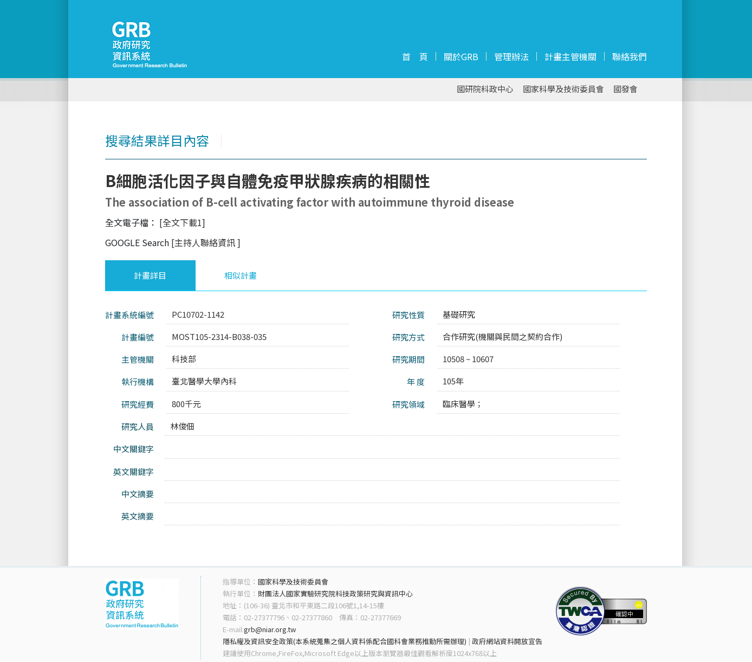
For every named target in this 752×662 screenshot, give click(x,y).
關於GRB (461, 56)
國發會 (625, 89)
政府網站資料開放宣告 (507, 641)
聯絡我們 (629, 56)
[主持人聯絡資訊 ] (206, 242)
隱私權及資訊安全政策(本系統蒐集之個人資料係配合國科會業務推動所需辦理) (344, 641)
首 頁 (415, 56)
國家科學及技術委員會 (563, 89)
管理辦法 (511, 56)
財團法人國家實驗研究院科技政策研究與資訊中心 (335, 593)
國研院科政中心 (485, 89)
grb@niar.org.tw (270, 629)
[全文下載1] (182, 222)
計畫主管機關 (570, 56)
